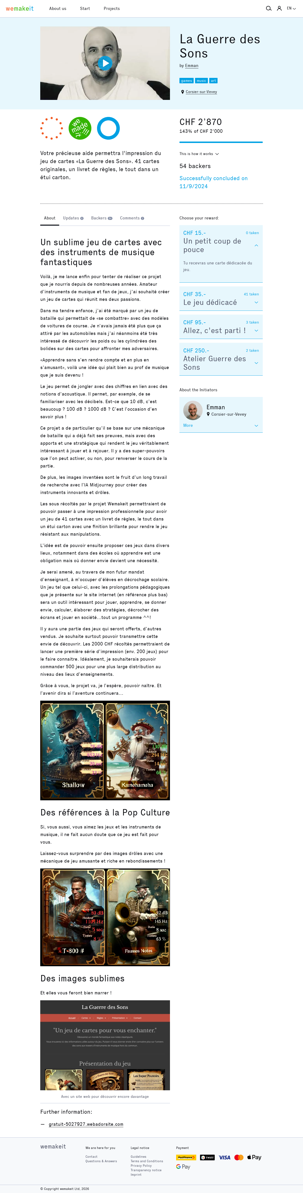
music (201, 80)
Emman (191, 65)
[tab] (49, 218)
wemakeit (53, 1146)
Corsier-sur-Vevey (201, 91)
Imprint (136, 1175)
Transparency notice (146, 1170)
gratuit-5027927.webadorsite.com (86, 1124)
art (213, 80)
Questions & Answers (101, 1161)
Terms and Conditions (147, 1161)
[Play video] (105, 63)
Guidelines (138, 1157)
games (186, 80)
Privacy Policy (141, 1166)
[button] (269, 8)
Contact (91, 1157)
